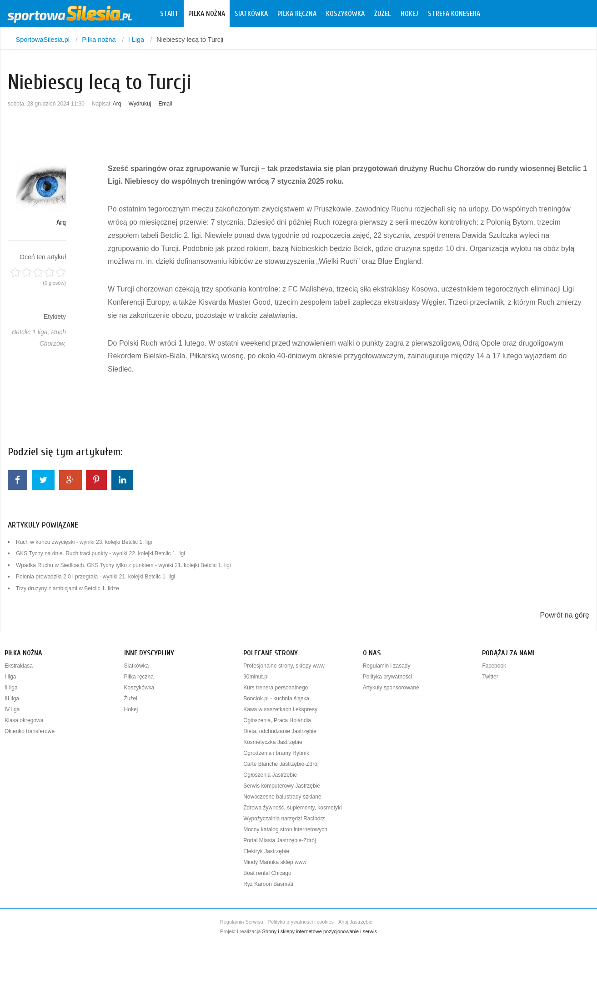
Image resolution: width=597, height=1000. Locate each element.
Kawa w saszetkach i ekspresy (280, 709)
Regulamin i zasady (387, 666)
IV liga (12, 709)
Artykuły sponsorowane (391, 687)
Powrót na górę (564, 615)
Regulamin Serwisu (241, 922)
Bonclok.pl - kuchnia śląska (276, 698)
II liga (11, 687)
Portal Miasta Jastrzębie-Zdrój (279, 840)
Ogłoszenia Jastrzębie (270, 775)
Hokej (409, 14)
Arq (117, 104)
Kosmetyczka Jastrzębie (272, 742)
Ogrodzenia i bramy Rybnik (276, 753)
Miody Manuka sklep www (274, 862)
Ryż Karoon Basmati (268, 884)
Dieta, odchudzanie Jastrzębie (279, 731)
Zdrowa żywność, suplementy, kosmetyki (292, 807)
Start (169, 14)
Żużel (382, 14)
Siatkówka (251, 14)
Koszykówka (345, 14)
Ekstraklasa (19, 666)
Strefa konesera (454, 14)
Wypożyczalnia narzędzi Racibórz (284, 818)
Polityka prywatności (387, 676)
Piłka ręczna (296, 14)
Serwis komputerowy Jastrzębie (281, 786)
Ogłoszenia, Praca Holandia (277, 720)
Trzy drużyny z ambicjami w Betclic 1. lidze (67, 588)
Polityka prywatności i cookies (301, 922)
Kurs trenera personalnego (275, 687)
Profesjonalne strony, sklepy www (284, 666)
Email (165, 104)
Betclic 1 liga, (31, 332)
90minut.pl (255, 676)
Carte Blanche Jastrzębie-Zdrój (280, 764)
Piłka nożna (206, 14)
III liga (12, 698)
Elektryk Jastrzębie (266, 851)
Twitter (490, 676)
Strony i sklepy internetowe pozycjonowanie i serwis (319, 931)
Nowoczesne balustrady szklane (282, 797)
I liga (10, 676)
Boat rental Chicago (267, 873)
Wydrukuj (140, 104)
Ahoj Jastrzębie (355, 922)
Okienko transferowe (30, 731)
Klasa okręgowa (24, 720)
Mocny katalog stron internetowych (285, 829)
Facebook (494, 666)
